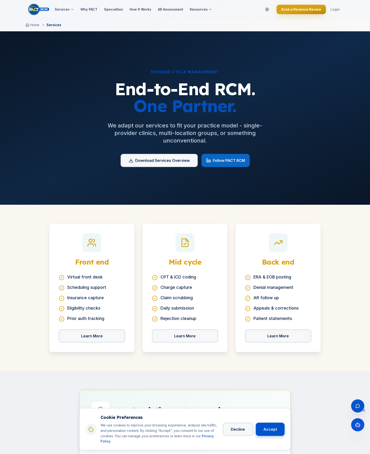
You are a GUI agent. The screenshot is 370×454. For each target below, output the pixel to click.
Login (335, 9)
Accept (270, 429)
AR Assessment (170, 9)
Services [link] (53, 25)
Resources (201, 9)
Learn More (92, 336)
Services (64, 9)
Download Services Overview (159, 160)
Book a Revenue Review (301, 9)
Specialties (113, 9)
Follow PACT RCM (225, 160)
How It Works (140, 9)
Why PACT (88, 9)
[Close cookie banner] (364, 410)
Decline (238, 429)
